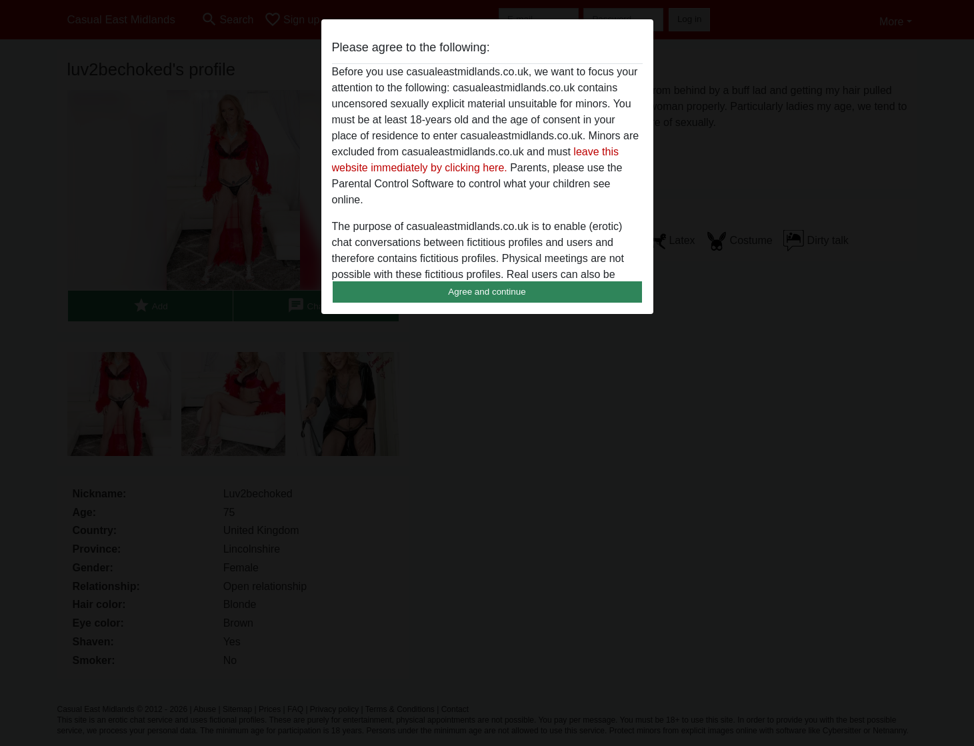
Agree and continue (486, 292)
